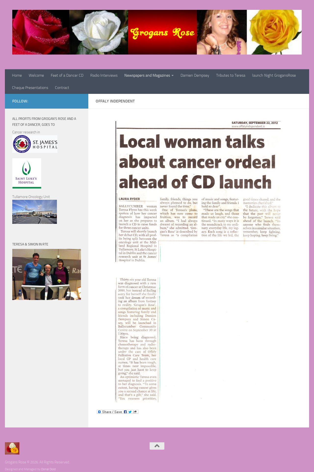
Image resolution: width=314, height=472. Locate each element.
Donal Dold (48, 469)
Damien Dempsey (195, 75)
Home (17, 75)
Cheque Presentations (30, 87)
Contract (62, 87)
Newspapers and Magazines (147, 75)
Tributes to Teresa (230, 75)
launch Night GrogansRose (274, 75)
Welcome (36, 75)
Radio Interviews (104, 75)
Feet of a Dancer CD (67, 75)
